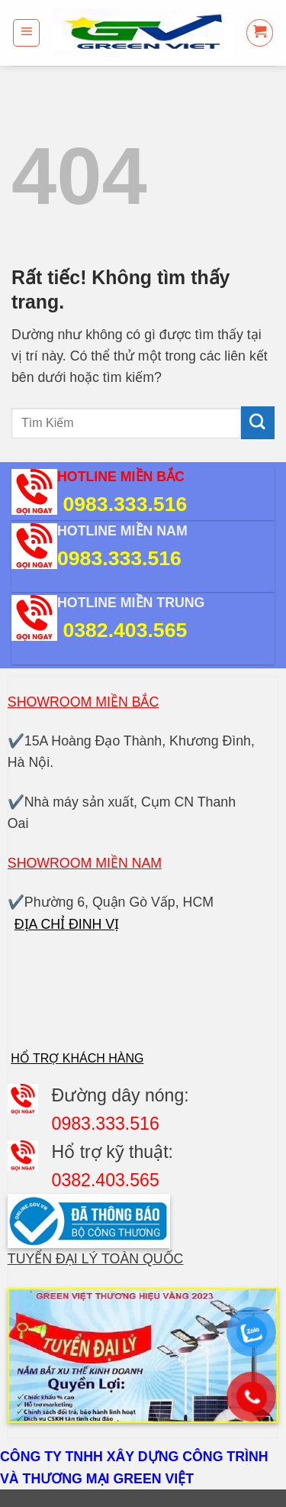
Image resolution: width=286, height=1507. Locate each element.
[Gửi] (258, 422)
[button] (26, 33)
